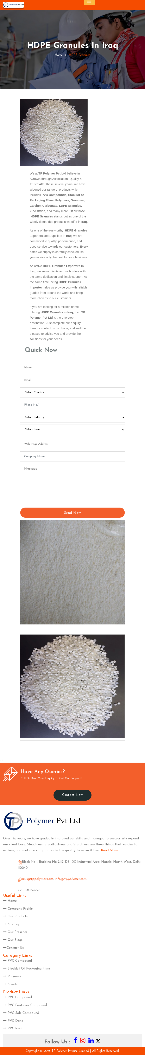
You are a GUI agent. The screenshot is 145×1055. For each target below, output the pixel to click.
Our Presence (15, 932)
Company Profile (18, 908)
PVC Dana (13, 1021)
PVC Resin (13, 1028)
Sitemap (11, 924)
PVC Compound (17, 960)
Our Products (15, 916)
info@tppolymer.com (71, 879)
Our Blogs (13, 940)
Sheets (10, 984)
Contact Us (13, 947)
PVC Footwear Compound (25, 1005)
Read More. (109, 850)
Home (10, 901)
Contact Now (72, 795)
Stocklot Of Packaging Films (27, 968)
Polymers (12, 976)
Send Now (72, 513)
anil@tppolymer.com (37, 879)
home (59, 55)
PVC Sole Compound (21, 1013)
